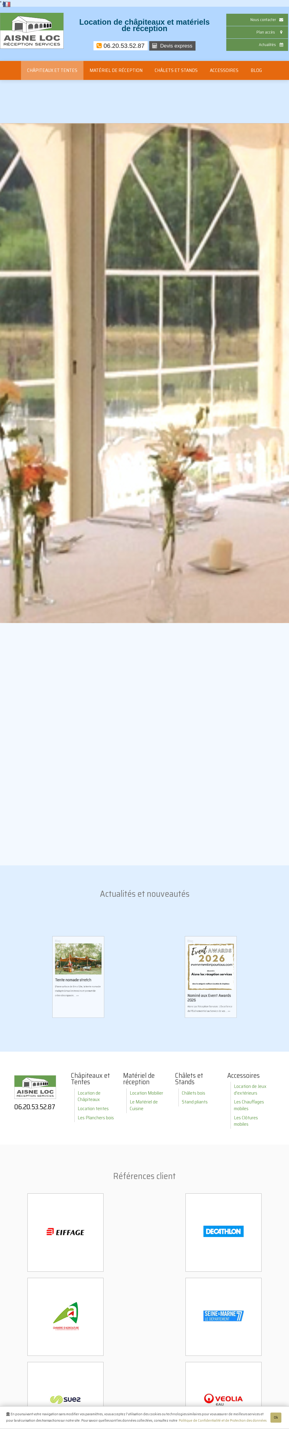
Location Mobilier (146, 1093)
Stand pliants (195, 1102)
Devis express (172, 46)
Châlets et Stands (176, 70)
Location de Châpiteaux (89, 1096)
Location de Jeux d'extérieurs (250, 1089)
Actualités (271, 44)
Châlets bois (193, 1093)
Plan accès (270, 32)
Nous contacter (267, 19)
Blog (256, 70)
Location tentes (93, 1108)
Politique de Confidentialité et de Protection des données (222, 1421)
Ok (276, 1418)
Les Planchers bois (96, 1117)
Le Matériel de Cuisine (144, 1105)
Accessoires (224, 70)
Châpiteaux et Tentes (52, 70)
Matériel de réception (116, 70)
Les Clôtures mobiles (246, 1121)
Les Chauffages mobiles (249, 1105)
